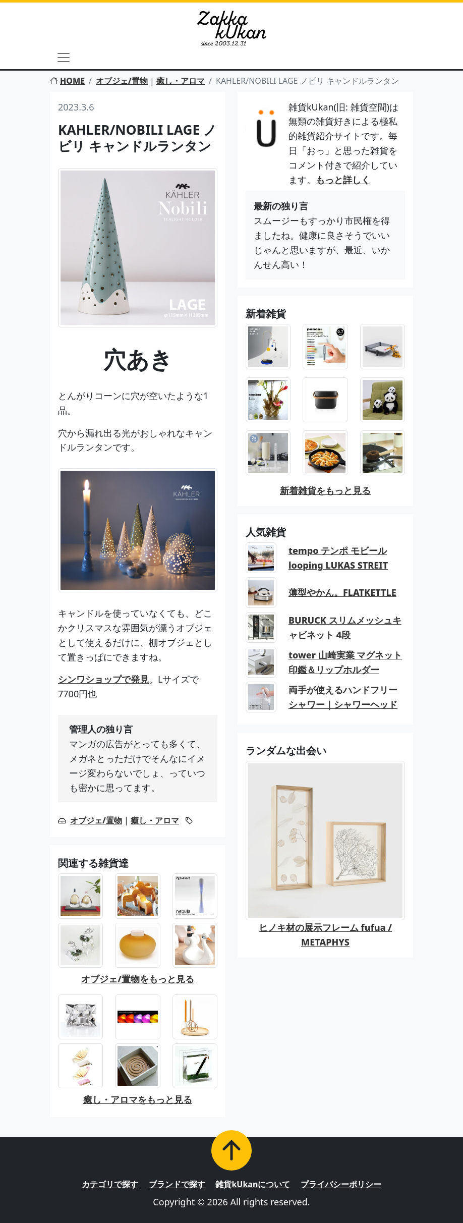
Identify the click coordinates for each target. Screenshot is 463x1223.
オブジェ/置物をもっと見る (137, 979)
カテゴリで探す (110, 1184)
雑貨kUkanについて (252, 1184)
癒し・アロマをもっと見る (137, 1099)
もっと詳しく (343, 180)
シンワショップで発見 (103, 679)
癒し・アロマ (180, 80)
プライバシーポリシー (341, 1184)
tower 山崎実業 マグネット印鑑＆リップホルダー (345, 662)
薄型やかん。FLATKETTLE (342, 592)
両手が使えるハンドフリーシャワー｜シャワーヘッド (342, 697)
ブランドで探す (177, 1184)
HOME (67, 80)
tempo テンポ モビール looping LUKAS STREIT (338, 557)
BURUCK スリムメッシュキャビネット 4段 (344, 627)
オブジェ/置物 (122, 80)
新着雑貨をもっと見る (325, 490)
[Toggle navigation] (63, 57)
